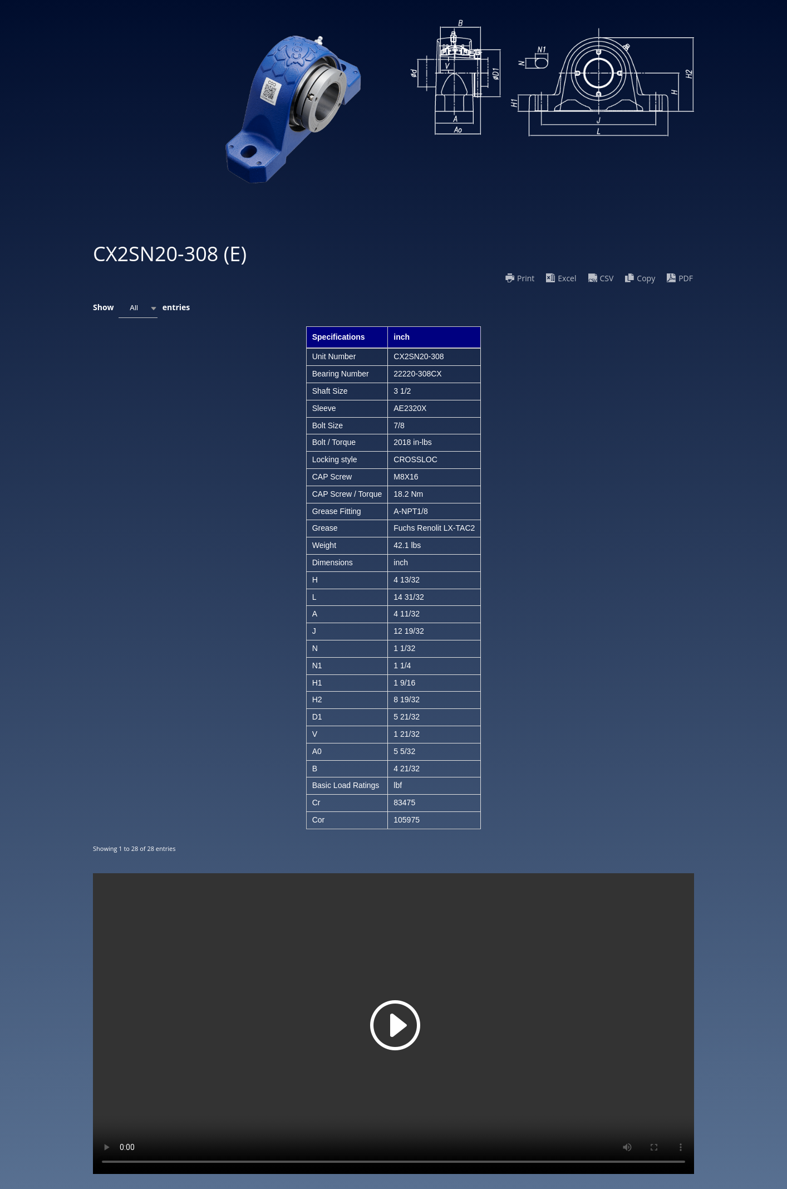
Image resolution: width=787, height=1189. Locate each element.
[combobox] (138, 308)
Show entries (141, 308)
